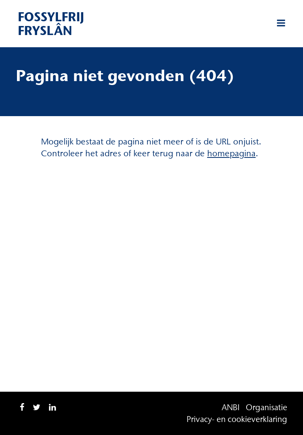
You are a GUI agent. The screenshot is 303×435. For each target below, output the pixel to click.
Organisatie (266, 407)
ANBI (230, 407)
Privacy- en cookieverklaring (237, 419)
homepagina (231, 153)
